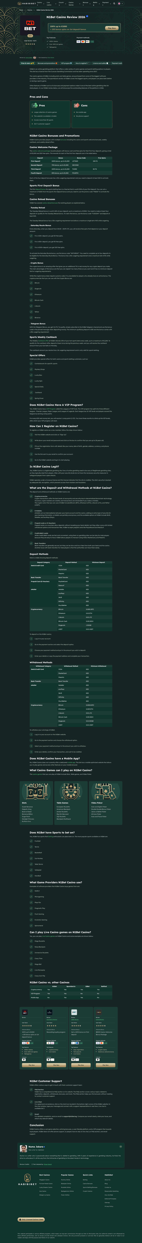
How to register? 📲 (82, 63)
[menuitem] (40, 3)
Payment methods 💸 (119, 63)
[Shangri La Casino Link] (44, 1195)
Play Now (112, 28)
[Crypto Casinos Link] (87, 1192)
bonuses (63, 140)
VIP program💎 (66, 63)
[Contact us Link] (108, 1188)
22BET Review (75, 1019)
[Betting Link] (85, 1180)
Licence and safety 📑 (100, 63)
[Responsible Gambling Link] (111, 1192)
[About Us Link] (107, 1180)
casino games (37, 774)
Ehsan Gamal (51, 57)
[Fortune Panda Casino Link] (46, 1184)
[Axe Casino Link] (42, 1192)
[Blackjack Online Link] (66, 1184)
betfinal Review (100, 1019)
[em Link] (120, 1146)
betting (50, 836)
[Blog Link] (106, 1184)
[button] (92, 41)
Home (21, 10)
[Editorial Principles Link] (110, 1199)
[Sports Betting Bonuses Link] (90, 1188)
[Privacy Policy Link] (109, 1207)
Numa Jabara (29, 57)
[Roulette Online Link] (66, 1188)
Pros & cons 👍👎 (27, 63)
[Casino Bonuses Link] (88, 1184)
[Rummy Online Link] (65, 1180)
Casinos (30, 10)
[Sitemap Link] (107, 1203)
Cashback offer (43, 341)
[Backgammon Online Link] (67, 1192)
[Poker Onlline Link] (65, 1195)
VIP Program (51, 409)
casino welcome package (41, 151)
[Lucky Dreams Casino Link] (45, 1188)
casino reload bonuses (50, 203)
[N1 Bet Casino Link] (77, 28)
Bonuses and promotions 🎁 (47, 63)
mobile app (71, 762)
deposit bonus (41, 189)
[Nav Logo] (27, 3)
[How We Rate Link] (109, 1195)
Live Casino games (48, 936)
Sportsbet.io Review (52, 1019)
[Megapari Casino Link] (44, 1180)
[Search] (114, 3)
